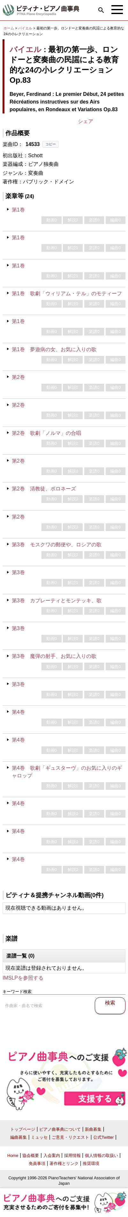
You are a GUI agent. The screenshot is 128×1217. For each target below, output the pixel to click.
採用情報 (72, 1155)
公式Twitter (103, 1137)
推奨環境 (91, 1163)
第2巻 (18, 377)
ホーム (9, 28)
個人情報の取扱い (101, 1155)
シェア (85, 121)
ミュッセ (39, 1137)
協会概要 (30, 1155)
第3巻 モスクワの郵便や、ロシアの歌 (57, 544)
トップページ (22, 1129)
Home (13, 1155)
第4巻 (18, 712)
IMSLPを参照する (23, 978)
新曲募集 (93, 1129)
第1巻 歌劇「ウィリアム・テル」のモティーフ (67, 293)
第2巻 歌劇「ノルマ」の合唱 (46, 433)
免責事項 (37, 1163)
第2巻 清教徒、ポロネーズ (44, 488)
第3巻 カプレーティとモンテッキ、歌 (57, 600)
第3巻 (18, 572)
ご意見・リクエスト (70, 1137)
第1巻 (18, 209)
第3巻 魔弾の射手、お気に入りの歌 (54, 656)
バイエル (25, 28)
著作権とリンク (64, 1163)
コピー (50, 144)
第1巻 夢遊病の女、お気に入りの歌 (54, 349)
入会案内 (51, 1155)
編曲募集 (18, 1137)
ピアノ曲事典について (60, 1129)
